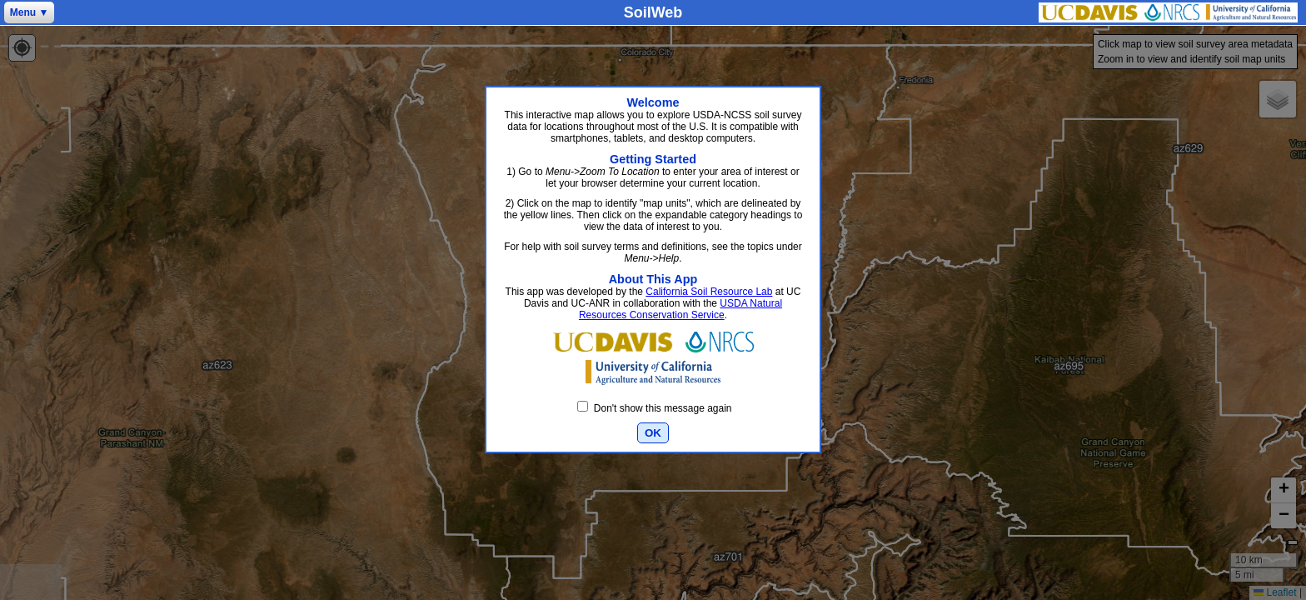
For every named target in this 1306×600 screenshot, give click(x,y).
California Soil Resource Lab (709, 292)
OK (653, 433)
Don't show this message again (654, 408)
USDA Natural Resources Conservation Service (680, 309)
